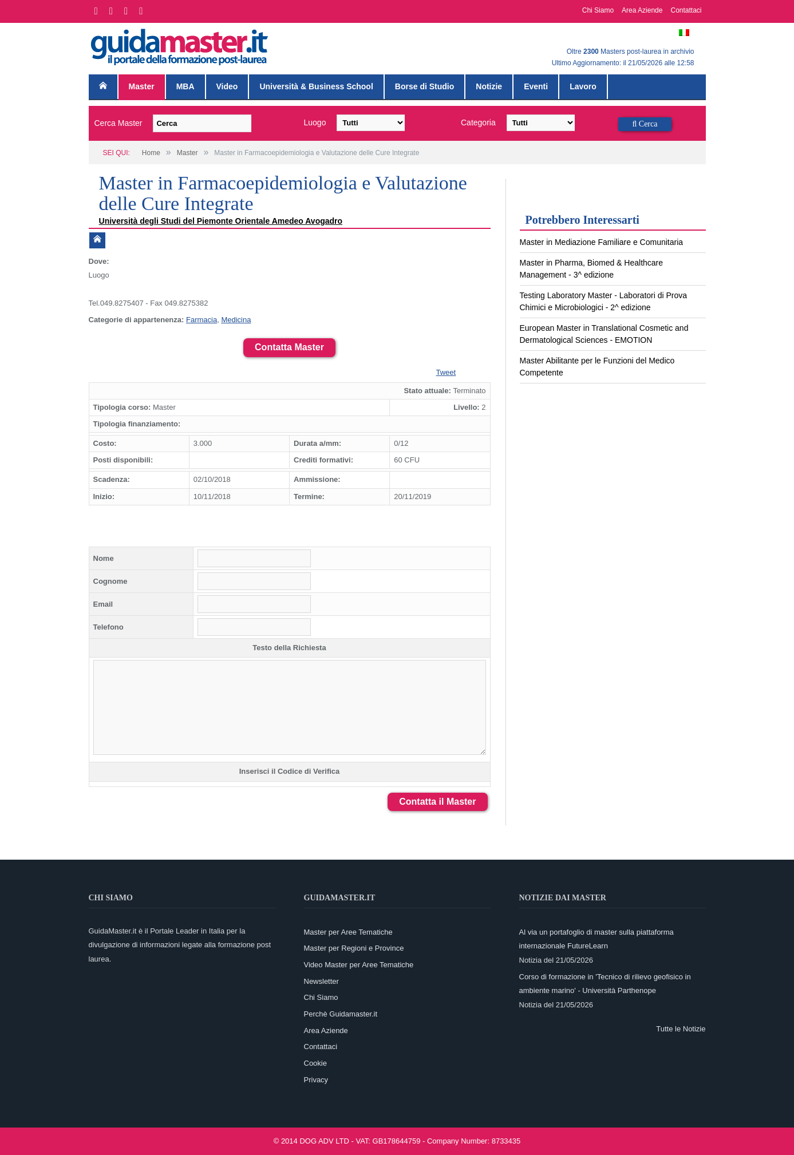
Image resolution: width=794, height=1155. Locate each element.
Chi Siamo (598, 10)
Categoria (478, 122)
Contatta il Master (437, 801)
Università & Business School (316, 86)
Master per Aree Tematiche (348, 932)
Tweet (446, 372)
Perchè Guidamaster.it (341, 1014)
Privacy (316, 1079)
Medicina (236, 319)
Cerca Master (118, 123)
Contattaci (685, 10)
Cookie (315, 1063)
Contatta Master (289, 347)
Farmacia (201, 319)
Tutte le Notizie (680, 1029)
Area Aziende (642, 10)
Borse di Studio (424, 86)
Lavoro (583, 86)
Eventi (536, 86)
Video (227, 86)
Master (142, 86)
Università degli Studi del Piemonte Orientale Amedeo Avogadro (222, 221)
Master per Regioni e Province (354, 948)
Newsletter (321, 981)
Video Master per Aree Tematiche (359, 964)
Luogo (315, 122)
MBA (185, 86)
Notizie (489, 86)
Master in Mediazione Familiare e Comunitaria (602, 242)
